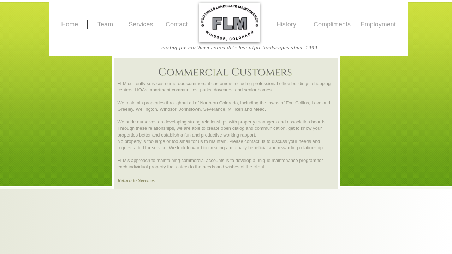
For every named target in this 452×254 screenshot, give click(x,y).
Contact (177, 24)
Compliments (332, 24)
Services (141, 24)
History (286, 24)
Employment (378, 24)
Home (69, 24)
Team (105, 24)
